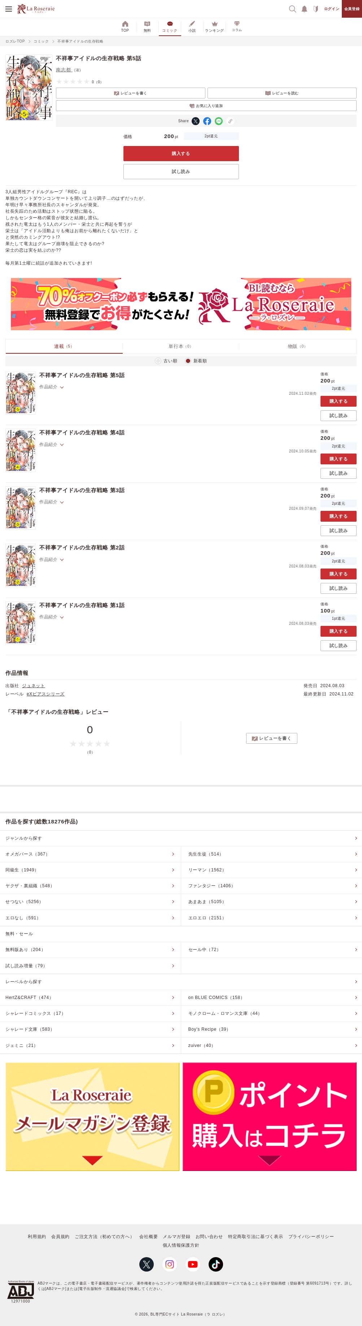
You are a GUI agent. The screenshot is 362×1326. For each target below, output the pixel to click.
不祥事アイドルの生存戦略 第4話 (82, 432)
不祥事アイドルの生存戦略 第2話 (82, 547)
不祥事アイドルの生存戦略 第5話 (82, 375)
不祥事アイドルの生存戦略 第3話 (82, 490)
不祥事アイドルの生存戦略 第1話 (82, 605)
